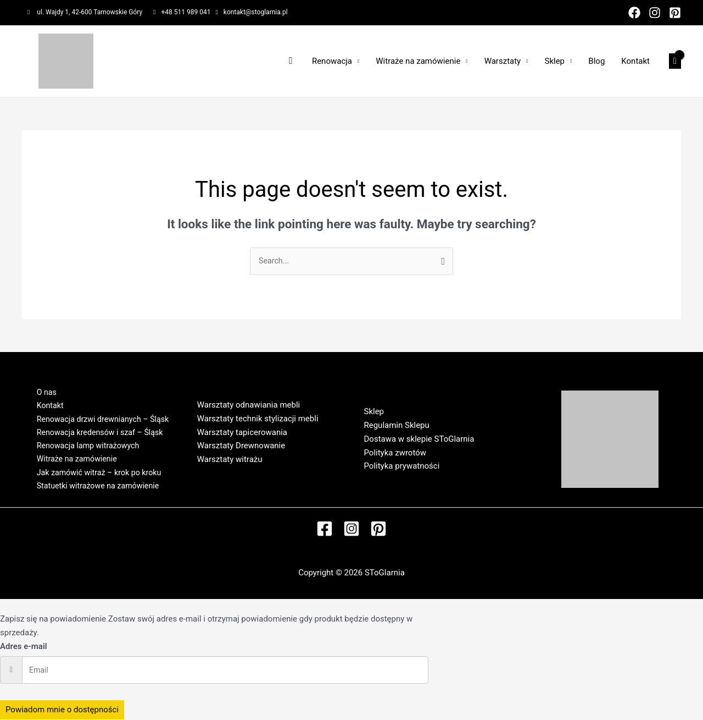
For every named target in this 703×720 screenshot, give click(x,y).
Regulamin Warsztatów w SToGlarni (262, 474)
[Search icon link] (291, 61)
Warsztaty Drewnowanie (241, 446)
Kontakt (635, 61)
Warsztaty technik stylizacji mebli (258, 419)
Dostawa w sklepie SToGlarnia (419, 439)
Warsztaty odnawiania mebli (248, 405)
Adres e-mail (23, 647)
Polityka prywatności (402, 467)
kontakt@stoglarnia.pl (256, 12)
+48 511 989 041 (186, 12)
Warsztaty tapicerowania (242, 433)
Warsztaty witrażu (230, 460)
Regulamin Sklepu (396, 426)
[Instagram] (655, 13)
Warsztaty (502, 61)
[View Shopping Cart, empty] (675, 61)
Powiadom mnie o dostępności (62, 710)
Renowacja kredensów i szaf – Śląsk (97, 433)
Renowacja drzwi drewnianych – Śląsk (100, 418)
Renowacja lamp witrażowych (84, 447)
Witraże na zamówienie (418, 61)
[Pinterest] (675, 13)
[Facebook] (634, 13)
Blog (596, 61)
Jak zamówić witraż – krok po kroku (95, 477)
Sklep (555, 61)
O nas (40, 388)
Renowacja (332, 61)
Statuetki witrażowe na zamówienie (94, 492)
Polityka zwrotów (395, 453)
